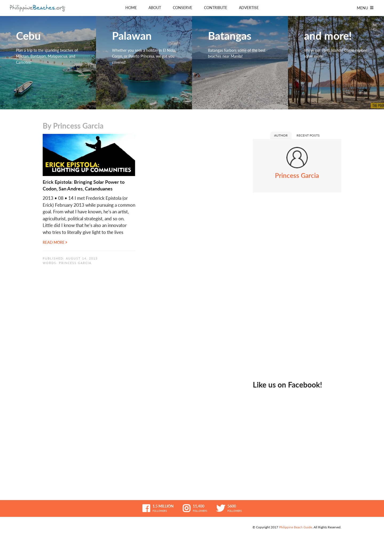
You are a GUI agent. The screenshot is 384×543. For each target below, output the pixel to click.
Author (281, 135)
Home (131, 7)
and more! (336, 62)
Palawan (144, 62)
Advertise (249, 7)
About (155, 7)
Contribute (215, 7)
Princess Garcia (75, 263)
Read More (55, 242)
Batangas (240, 62)
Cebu (48, 62)
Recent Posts (308, 135)
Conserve (182, 7)
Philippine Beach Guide (295, 527)
